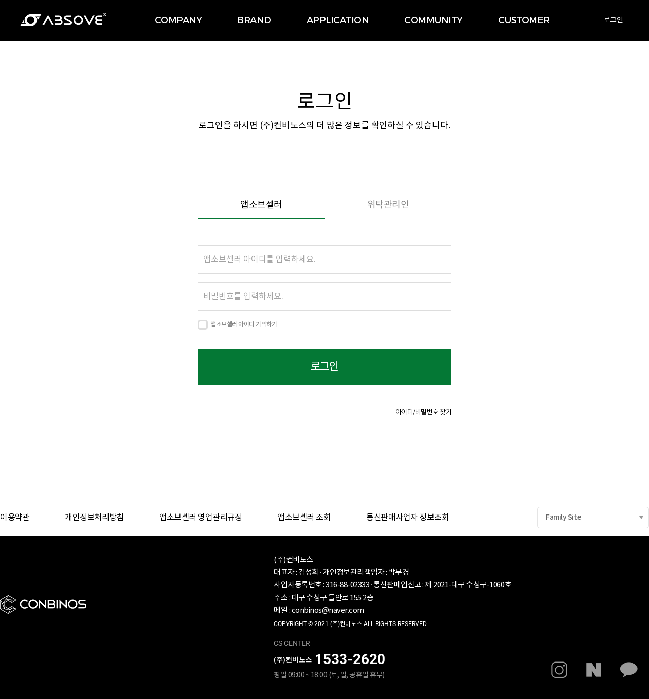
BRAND (254, 20)
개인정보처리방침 (94, 517)
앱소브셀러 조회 (304, 517)
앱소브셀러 (261, 205)
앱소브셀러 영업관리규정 (200, 517)
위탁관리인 (388, 205)
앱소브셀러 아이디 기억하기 (243, 324)
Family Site (563, 517)
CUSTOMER (524, 20)
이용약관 (14, 517)
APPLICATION (338, 20)
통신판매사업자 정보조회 (407, 517)
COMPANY (178, 20)
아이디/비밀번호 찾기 (423, 412)
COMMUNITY (433, 20)
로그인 (613, 20)
